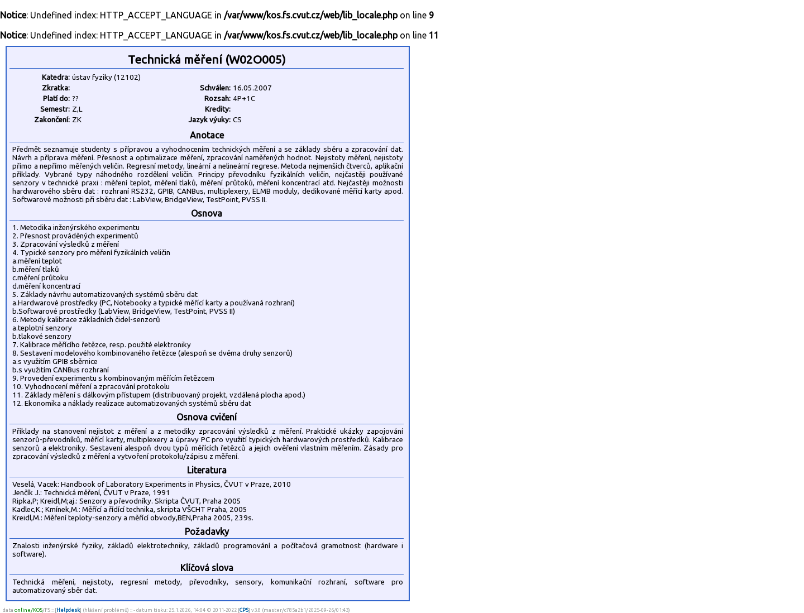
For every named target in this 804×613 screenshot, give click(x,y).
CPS (244, 610)
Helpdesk (68, 610)
